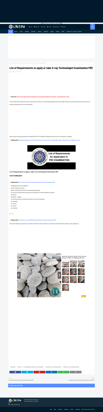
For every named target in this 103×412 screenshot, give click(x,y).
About (31, 26)
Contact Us (66, 409)
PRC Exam (19, 366)
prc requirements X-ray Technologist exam (53, 366)
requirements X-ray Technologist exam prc (71, 366)
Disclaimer (56, 26)
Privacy (49, 26)
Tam (11, 71)
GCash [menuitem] (21, 31)
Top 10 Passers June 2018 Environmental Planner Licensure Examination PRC (37, 220)
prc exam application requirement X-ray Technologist (33, 366)
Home (10, 63)
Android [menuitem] (57, 31)
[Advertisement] (51, 11)
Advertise (36, 26)
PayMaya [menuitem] (27, 31)
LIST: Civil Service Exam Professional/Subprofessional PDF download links (37, 182)
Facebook (63, 26)
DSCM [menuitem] (63, 31)
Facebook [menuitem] (33, 31)
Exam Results (14, 63)
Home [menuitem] (10, 31)
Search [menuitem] (15, 31)
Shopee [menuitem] (39, 31)
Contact (43, 26)
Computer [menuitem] (46, 31)
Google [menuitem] (52, 31)
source (11, 213)
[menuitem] (74, 31)
